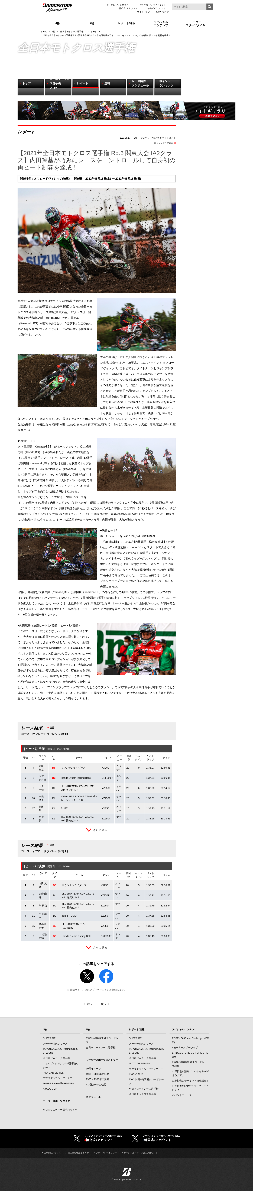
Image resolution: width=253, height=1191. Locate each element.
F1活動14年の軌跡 (96, 1084)
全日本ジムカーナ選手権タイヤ (60, 1110)
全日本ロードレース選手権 (100, 1047)
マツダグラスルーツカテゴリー (60, 1078)
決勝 (52, 727)
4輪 (45, 1029)
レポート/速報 (136, 1029)
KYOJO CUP (50, 1088)
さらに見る (100, 830)
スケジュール (93, 1097)
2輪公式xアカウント (156, 8)
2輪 (135, 138)
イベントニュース (182, 1095)
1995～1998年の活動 (97, 1079)
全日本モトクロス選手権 (152, 138)
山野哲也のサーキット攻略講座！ (190, 1080)
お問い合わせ (162, 12)
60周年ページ (93, 1068)
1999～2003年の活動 (97, 1074)
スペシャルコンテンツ (184, 1029)
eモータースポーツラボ (185, 1047)
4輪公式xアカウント (127, 8)
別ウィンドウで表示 (163, 143)
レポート (171, 138)
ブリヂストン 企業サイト (118, 5)
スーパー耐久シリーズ (55, 1043)
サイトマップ (143, 12)
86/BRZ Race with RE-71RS (58, 1083)
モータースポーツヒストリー (102, 1060)
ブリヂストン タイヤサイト (153, 5)
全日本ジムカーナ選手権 (56, 1058)
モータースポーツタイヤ (56, 1101)
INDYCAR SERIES (53, 1073)
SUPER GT (49, 1038)
